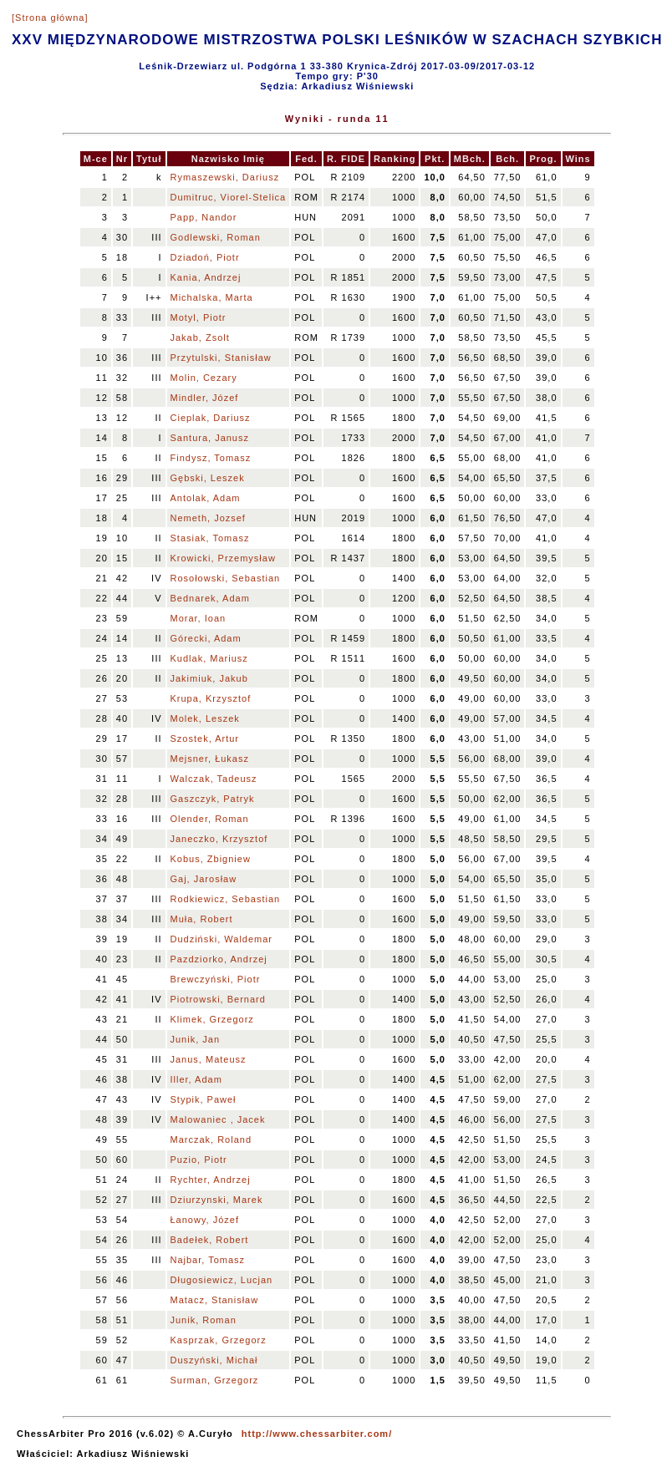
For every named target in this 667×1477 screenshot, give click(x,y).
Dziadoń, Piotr (205, 257)
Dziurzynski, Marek (217, 1200)
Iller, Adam (196, 1079)
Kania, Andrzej (206, 277)
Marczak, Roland (211, 1139)
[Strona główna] (50, 18)
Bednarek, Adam (210, 598)
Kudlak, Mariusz (209, 658)
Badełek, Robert (210, 1240)
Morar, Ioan (199, 618)
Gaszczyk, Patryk (213, 799)
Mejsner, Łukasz (210, 759)
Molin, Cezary (204, 378)
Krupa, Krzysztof (211, 698)
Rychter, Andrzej (211, 1180)
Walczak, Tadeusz (214, 779)
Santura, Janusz (210, 438)
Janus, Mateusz (209, 1059)
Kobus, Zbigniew (211, 859)
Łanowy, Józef (205, 1220)
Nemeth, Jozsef (208, 518)
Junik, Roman (204, 1320)
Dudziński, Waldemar (222, 939)
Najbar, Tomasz (208, 1260)
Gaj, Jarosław (204, 879)
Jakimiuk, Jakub (209, 678)
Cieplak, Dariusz (211, 418)
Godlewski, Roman (216, 237)
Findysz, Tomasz (211, 458)
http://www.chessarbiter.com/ (317, 1434)
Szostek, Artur (205, 738)
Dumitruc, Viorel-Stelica (229, 197)
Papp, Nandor (204, 217)
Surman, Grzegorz (215, 1380)
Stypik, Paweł (204, 1099)
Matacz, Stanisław (215, 1300)
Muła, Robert (202, 919)
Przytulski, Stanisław (221, 358)
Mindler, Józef (205, 398)
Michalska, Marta (212, 297)
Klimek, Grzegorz (212, 1019)
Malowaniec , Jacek (218, 1119)
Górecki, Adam (206, 638)
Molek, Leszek (205, 718)
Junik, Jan (196, 1039)
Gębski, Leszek (208, 478)
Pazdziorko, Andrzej (219, 959)
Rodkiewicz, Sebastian (226, 899)
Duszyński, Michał (214, 1360)
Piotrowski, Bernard (218, 999)
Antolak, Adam (206, 498)
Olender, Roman (210, 819)
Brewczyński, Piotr (216, 979)
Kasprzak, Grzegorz (219, 1340)
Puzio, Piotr (199, 1160)
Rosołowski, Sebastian (226, 578)
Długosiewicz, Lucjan (222, 1280)
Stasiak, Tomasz (210, 538)
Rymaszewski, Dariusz (225, 177)
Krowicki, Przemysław (223, 558)
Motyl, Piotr (199, 317)
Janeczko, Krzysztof (219, 839)
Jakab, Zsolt (200, 337)
